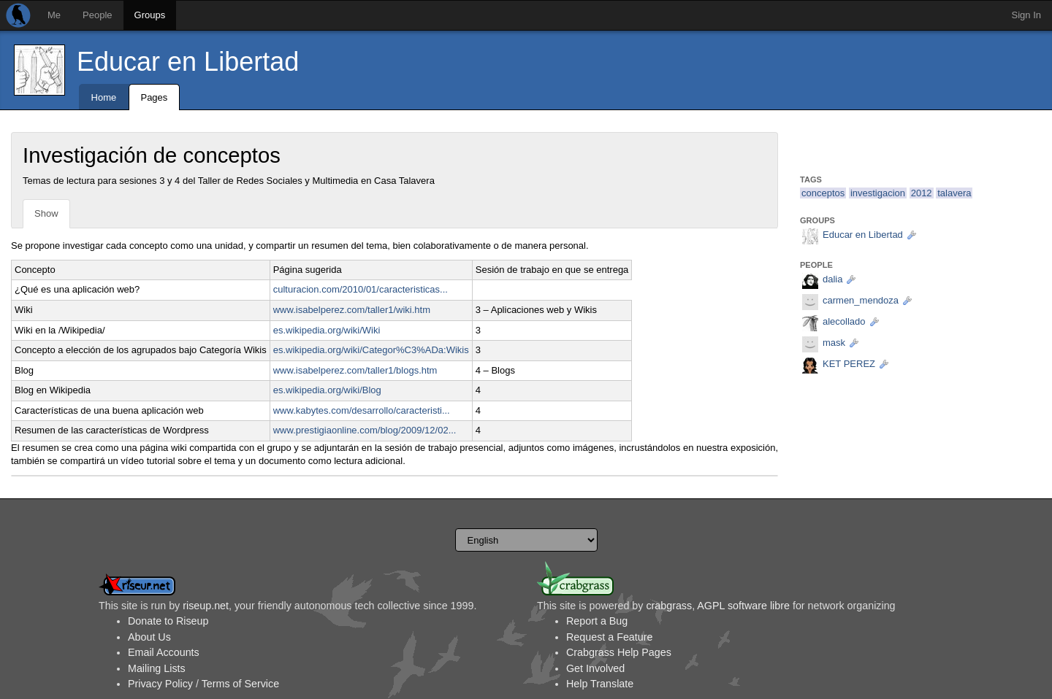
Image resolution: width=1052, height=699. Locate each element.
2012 (921, 193)
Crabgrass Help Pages (618, 652)
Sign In (1026, 14)
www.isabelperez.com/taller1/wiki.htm (351, 309)
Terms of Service (240, 684)
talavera (954, 193)
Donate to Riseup (168, 621)
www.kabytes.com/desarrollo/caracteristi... (361, 410)
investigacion (877, 193)
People (97, 14)
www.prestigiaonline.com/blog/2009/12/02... (365, 430)
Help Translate (599, 684)
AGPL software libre (743, 605)
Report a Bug (597, 621)
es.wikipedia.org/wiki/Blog (327, 390)
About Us (149, 637)
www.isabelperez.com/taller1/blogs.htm (355, 370)
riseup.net (206, 605)
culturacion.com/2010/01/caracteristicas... (360, 289)
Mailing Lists (157, 668)
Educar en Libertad (188, 62)
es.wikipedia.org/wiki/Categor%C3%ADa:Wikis (371, 349)
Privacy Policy (160, 684)
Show (46, 213)
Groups (150, 14)
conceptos (823, 193)
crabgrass (669, 605)
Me (54, 14)
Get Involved (595, 668)
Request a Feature (609, 637)
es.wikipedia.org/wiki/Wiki (327, 330)
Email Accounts (163, 652)
